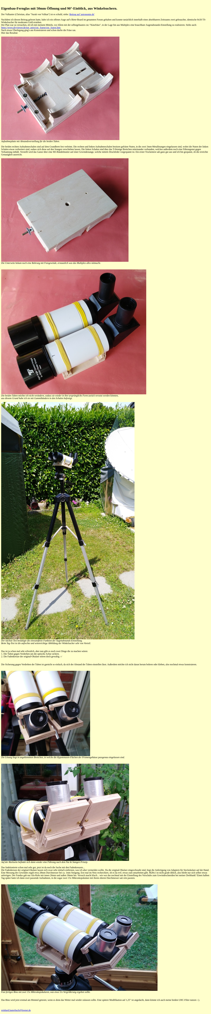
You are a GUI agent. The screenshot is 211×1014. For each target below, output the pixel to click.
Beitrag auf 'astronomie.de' (81, 14)
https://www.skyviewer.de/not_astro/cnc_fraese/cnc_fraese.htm (31, 27)
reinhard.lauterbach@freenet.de (16, 1010)
